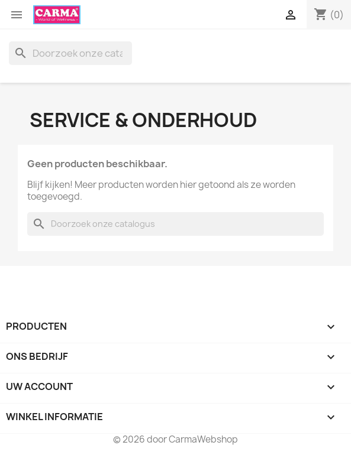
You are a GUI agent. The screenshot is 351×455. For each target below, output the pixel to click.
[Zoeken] (70, 53)
